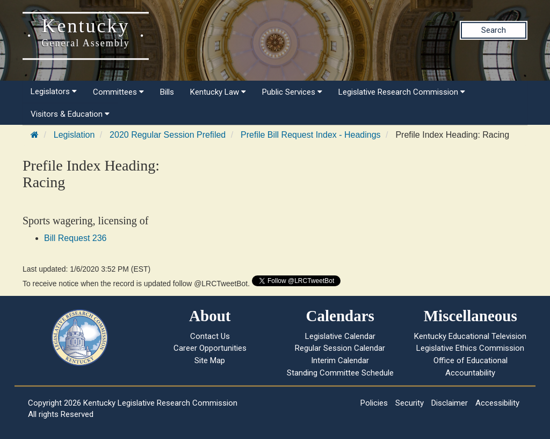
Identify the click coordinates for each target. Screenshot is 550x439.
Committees (118, 92)
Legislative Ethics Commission (470, 348)
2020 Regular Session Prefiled (168, 134)
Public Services (292, 92)
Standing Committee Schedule (340, 373)
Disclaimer (449, 403)
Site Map (209, 360)
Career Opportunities (210, 348)
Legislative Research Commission (401, 92)
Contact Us (210, 336)
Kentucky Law (218, 92)
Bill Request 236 (75, 238)
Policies (374, 403)
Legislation (74, 134)
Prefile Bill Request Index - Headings (311, 134)
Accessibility (497, 403)
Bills (167, 92)
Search (493, 30)
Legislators (54, 91)
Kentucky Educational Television (470, 336)
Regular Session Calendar (340, 348)
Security (409, 403)
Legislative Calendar (340, 336)
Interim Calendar (340, 360)
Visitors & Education (70, 114)
